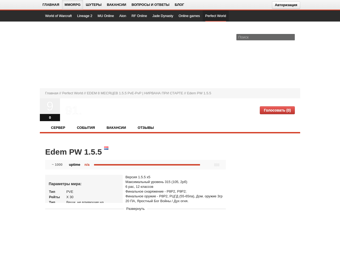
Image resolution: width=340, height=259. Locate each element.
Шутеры (93, 5)
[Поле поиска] (291, 37)
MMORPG (72, 5)
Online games (189, 16)
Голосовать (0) (277, 110)
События (86, 128)
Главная (50, 5)
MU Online (106, 16)
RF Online (139, 16)
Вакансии (116, 5)
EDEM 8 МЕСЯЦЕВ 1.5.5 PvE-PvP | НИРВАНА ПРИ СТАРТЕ (135, 93)
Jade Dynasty (162, 16)
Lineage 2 (84, 16)
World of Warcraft (58, 16)
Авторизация (286, 5)
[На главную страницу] (63, 55)
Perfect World (215, 16)
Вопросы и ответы (150, 5)
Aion (122, 16)
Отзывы (146, 128)
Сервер (58, 128)
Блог (179, 5)
